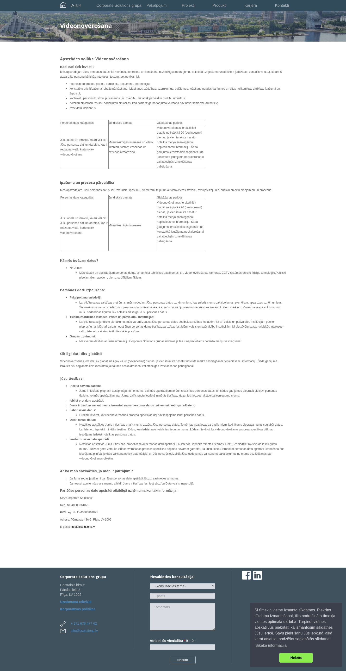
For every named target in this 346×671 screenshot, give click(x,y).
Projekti (188, 5)
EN (78, 5)
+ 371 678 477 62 (84, 623)
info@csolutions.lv (83, 526)
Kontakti (282, 5)
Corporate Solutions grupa (119, 5)
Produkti (219, 5)
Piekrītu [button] (296, 658)
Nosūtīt (182, 660)
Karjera (250, 5)
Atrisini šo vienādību (167, 641)
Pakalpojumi (157, 5)
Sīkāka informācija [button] (271, 645)
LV (72, 5)
